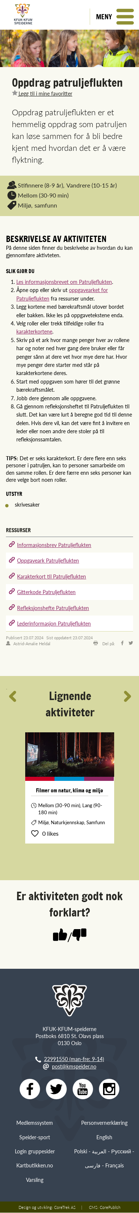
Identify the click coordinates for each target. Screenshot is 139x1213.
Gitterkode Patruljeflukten (46, 592)
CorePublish (110, 1207)
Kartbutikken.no (34, 1165)
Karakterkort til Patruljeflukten (51, 576)
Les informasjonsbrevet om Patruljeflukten (64, 281)
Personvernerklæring (104, 1123)
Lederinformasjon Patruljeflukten (54, 623)
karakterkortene (34, 331)
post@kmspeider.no (74, 1066)
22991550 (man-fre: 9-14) (74, 1059)
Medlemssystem (34, 1123)
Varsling (34, 1179)
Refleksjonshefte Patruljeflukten (53, 608)
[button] (114, 16)
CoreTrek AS (65, 1207)
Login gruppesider (35, 1151)
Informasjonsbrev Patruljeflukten (54, 544)
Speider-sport (34, 1137)
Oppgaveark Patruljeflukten (48, 560)
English (104, 1137)
